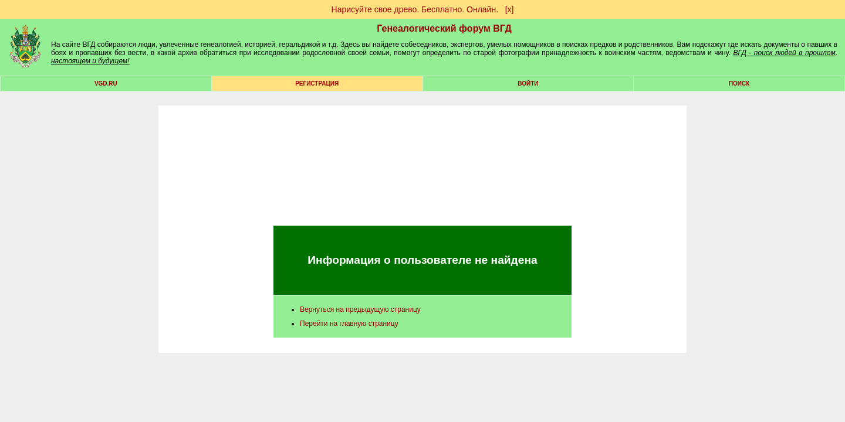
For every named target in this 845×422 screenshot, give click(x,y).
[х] (509, 9)
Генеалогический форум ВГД (444, 28)
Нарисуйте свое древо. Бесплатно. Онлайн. (415, 9)
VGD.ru (105, 83)
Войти (528, 83)
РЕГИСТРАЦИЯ (317, 83)
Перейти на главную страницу (349, 323)
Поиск (739, 83)
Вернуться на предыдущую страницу (360, 309)
